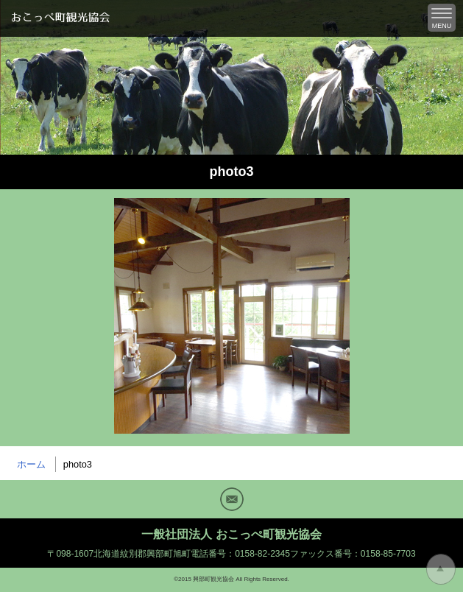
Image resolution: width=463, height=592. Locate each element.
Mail (232, 499)
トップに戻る (441, 569)
